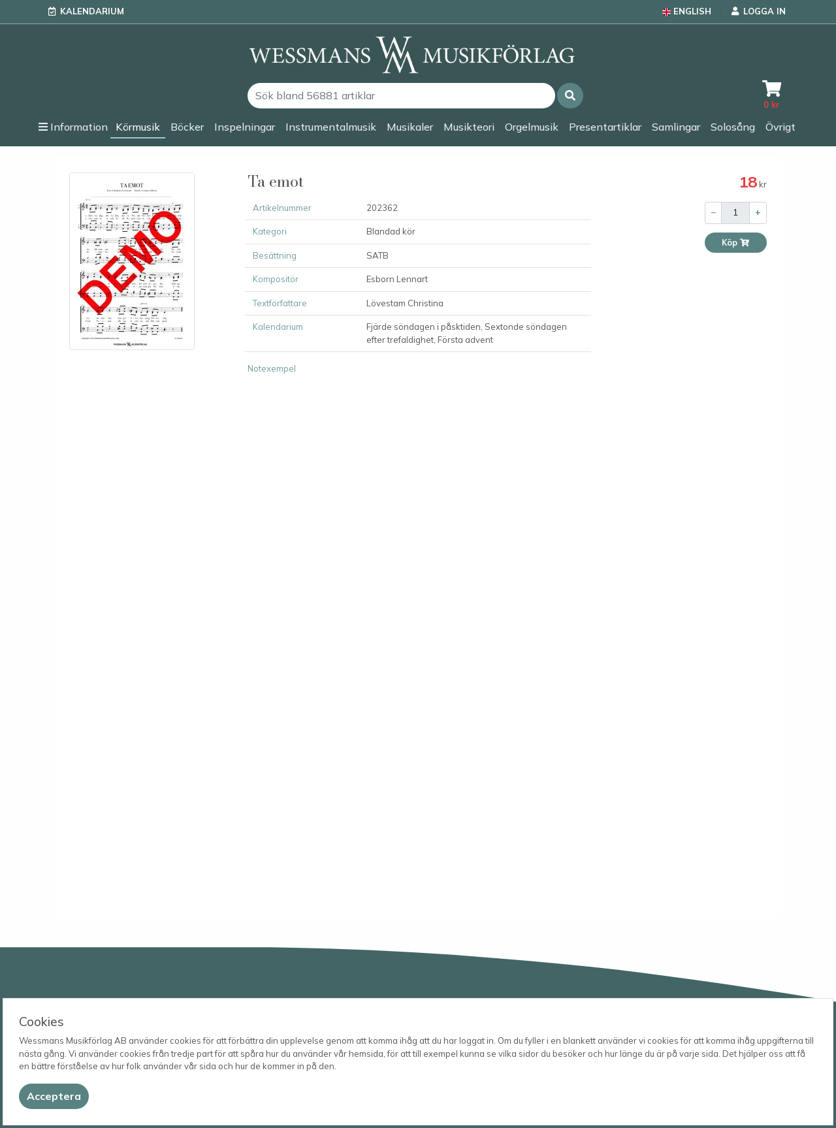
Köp (736, 243)
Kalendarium (92, 11)
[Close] (54, 1096)
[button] (570, 95)
